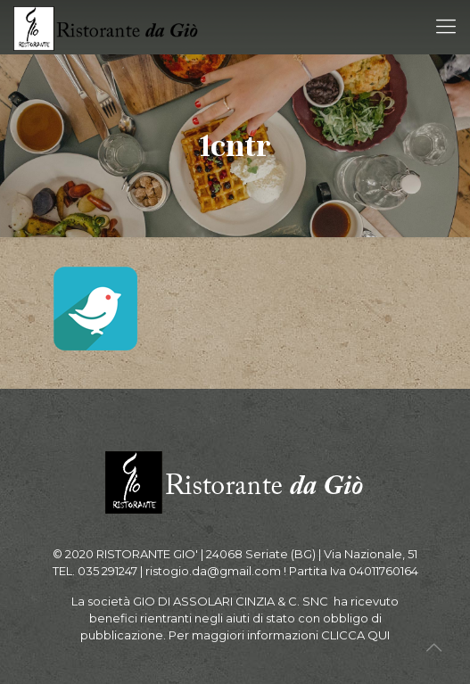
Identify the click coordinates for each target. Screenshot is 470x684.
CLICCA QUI (355, 635)
